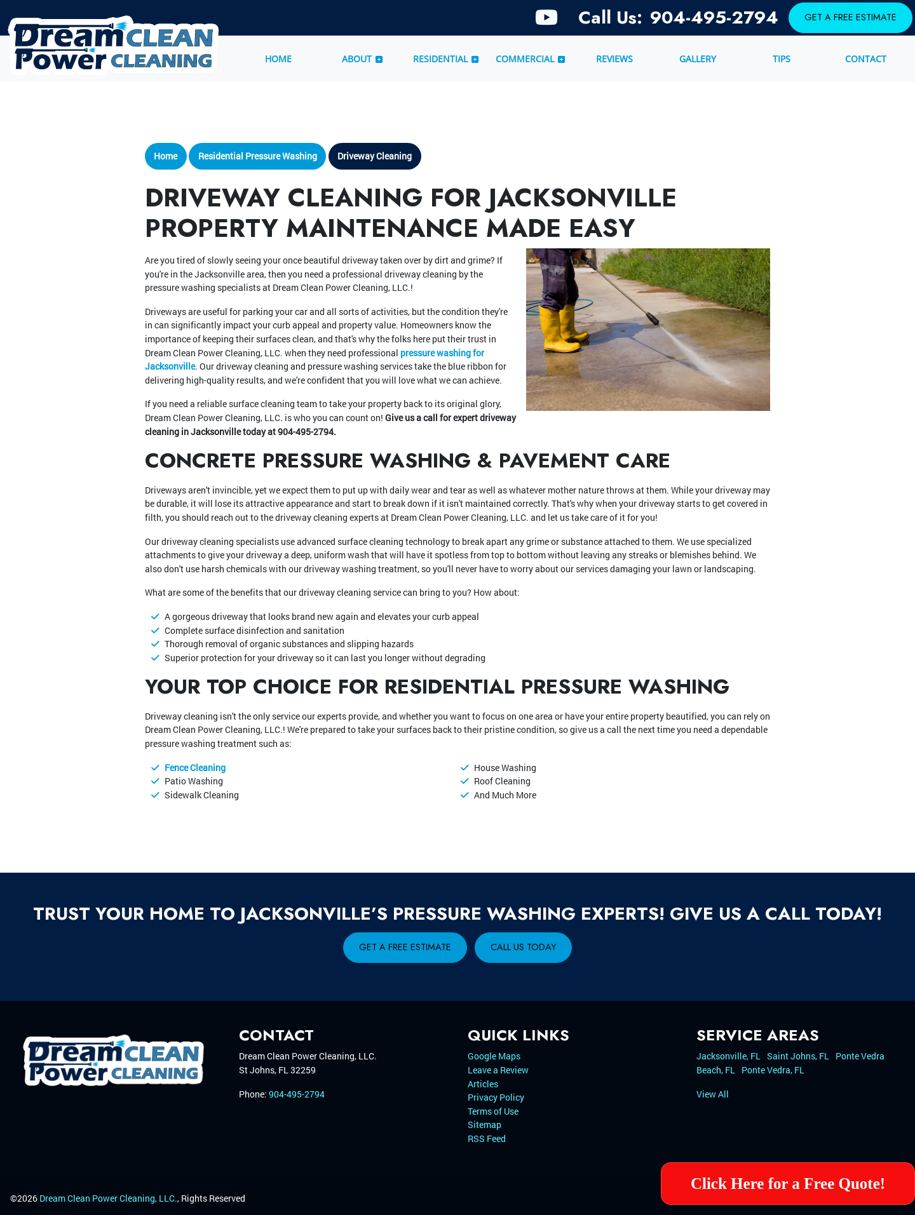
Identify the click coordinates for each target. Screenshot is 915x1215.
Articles (483, 1084)
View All (712, 1094)
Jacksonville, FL (728, 1056)
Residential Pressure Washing (257, 156)
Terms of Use (493, 1111)
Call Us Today (523, 947)
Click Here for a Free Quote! (788, 1183)
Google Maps (494, 1056)
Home (165, 156)
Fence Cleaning (195, 768)
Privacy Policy (496, 1097)
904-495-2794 (714, 17)
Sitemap (484, 1124)
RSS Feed (487, 1138)
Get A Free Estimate (850, 17)
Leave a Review (498, 1070)
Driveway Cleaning (374, 156)
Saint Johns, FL (798, 1056)
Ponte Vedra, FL (773, 1070)
